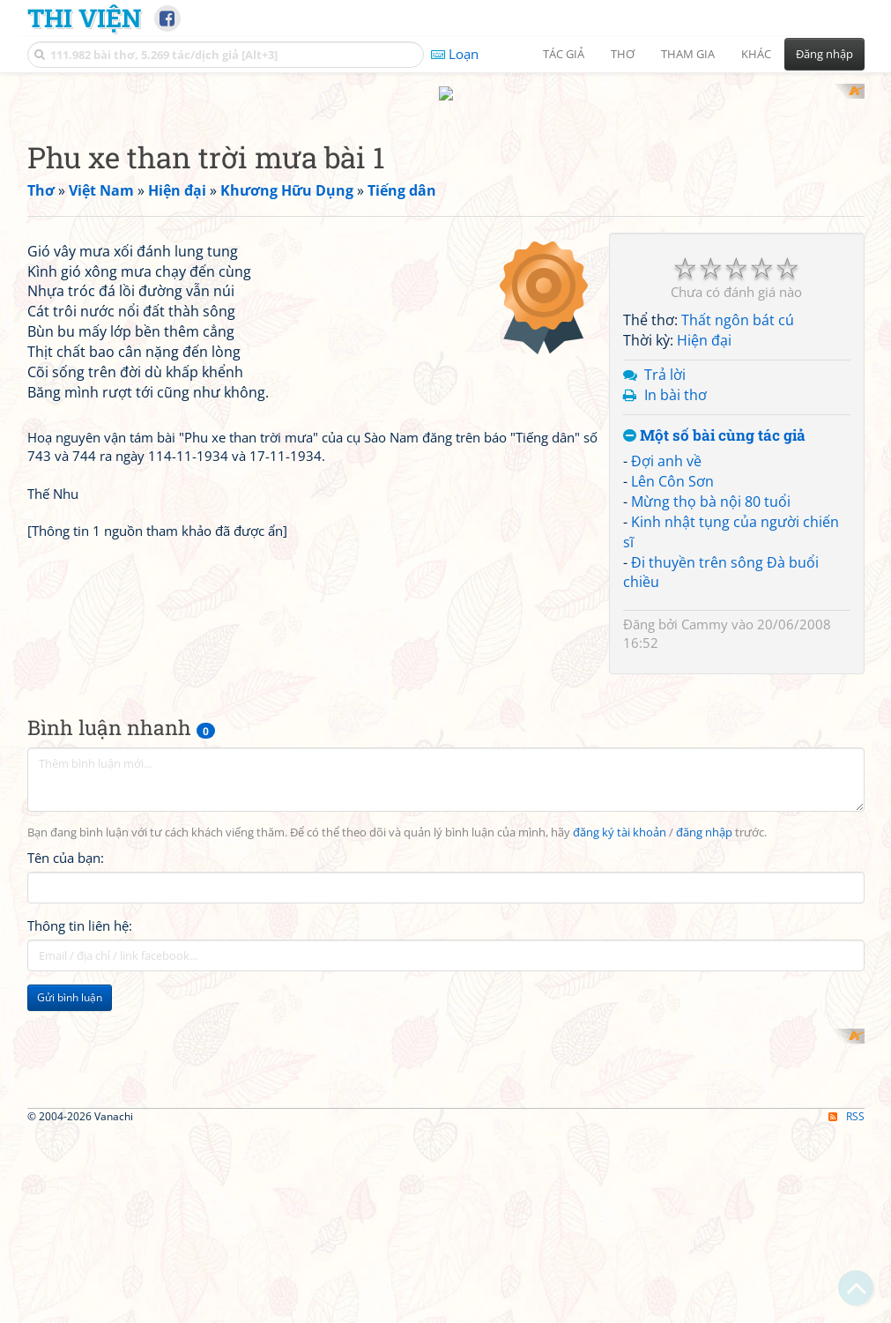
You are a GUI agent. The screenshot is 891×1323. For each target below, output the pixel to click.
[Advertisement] (446, 207)
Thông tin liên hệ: (79, 1259)
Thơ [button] (623, 54)
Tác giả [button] (563, 54)
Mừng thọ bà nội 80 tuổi (711, 731)
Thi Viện (84, 17)
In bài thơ (675, 625)
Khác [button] (756, 54)
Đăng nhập (824, 54)
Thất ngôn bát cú (737, 551)
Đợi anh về (666, 692)
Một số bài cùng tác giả (714, 666)
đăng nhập (704, 1166)
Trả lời (665, 604)
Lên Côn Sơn (672, 712)
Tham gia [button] (688, 54)
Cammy (704, 855)
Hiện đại (704, 571)
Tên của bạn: (65, 1191)
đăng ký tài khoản (619, 1166)
